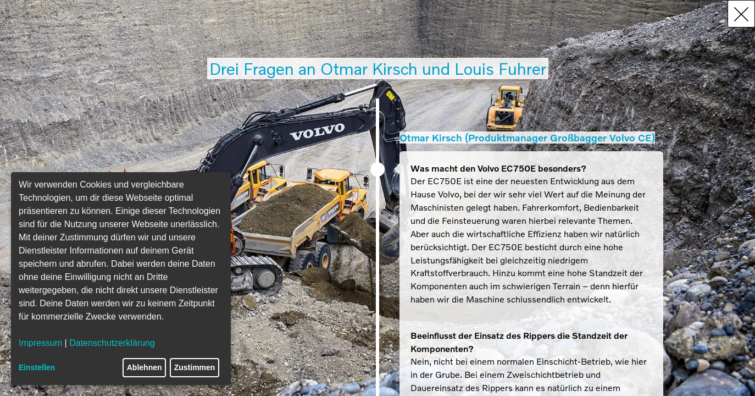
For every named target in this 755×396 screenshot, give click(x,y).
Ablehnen (144, 367)
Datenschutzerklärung (112, 343)
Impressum (40, 343)
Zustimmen (194, 367)
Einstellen (37, 367)
